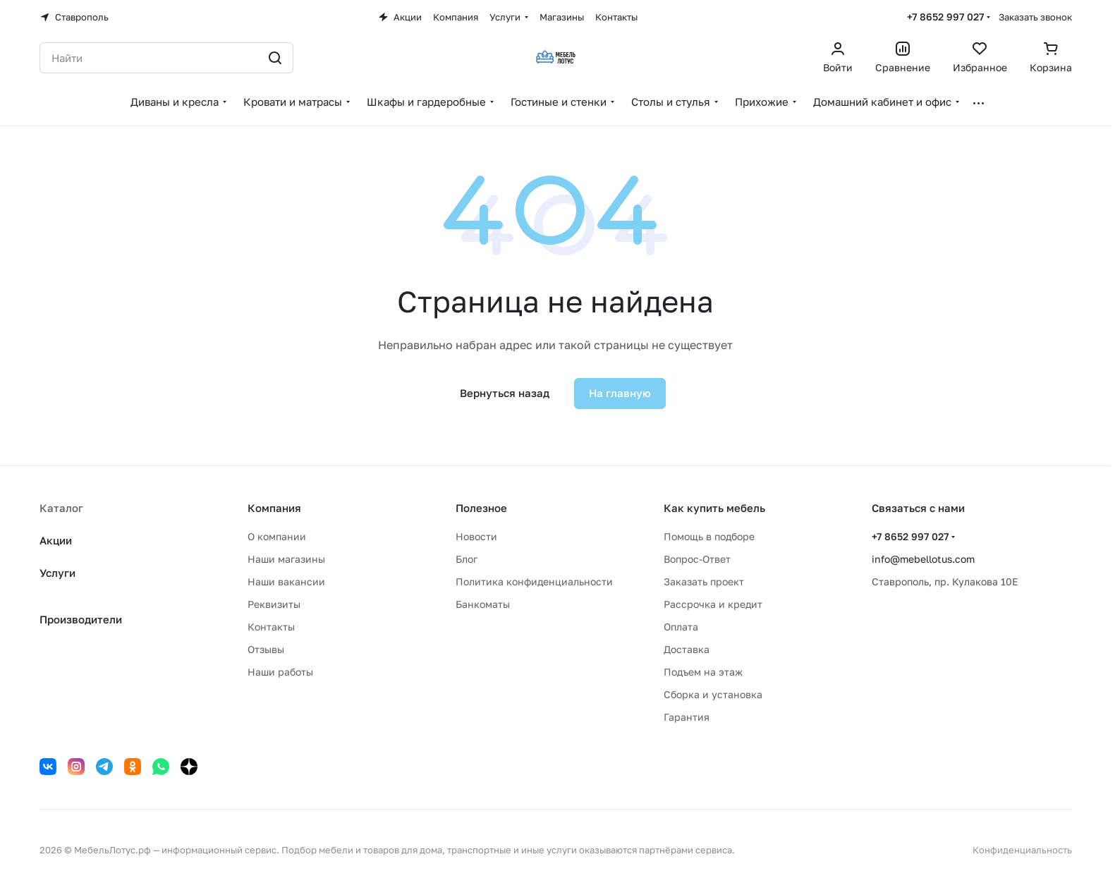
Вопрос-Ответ (697, 559)
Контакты (271, 627)
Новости (476, 536)
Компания (274, 507)
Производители (80, 619)
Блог (466, 559)
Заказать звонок (1035, 17)
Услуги (57, 572)
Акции (55, 540)
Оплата (681, 627)
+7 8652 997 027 (945, 17)
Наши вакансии (286, 581)
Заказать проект (704, 581)
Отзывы (266, 649)
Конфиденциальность (1022, 849)
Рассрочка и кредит (713, 604)
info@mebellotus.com (923, 559)
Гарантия (686, 717)
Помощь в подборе (709, 536)
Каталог (61, 507)
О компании (277, 536)
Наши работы (280, 672)
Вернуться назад (504, 392)
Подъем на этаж (703, 672)
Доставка (686, 649)
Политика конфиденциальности (534, 581)
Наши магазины (286, 559)
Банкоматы (483, 604)
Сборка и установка (713, 694)
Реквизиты (274, 604)
